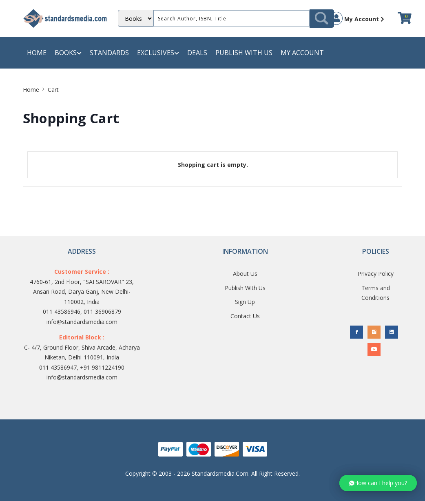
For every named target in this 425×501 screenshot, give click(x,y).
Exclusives (158, 53)
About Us (245, 273)
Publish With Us (245, 288)
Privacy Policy (376, 273)
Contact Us (245, 316)
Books (68, 53)
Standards (109, 52)
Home (36, 52)
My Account (357, 18)
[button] (378, 483)
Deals (197, 52)
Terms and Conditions (375, 293)
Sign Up (245, 302)
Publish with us (243, 52)
